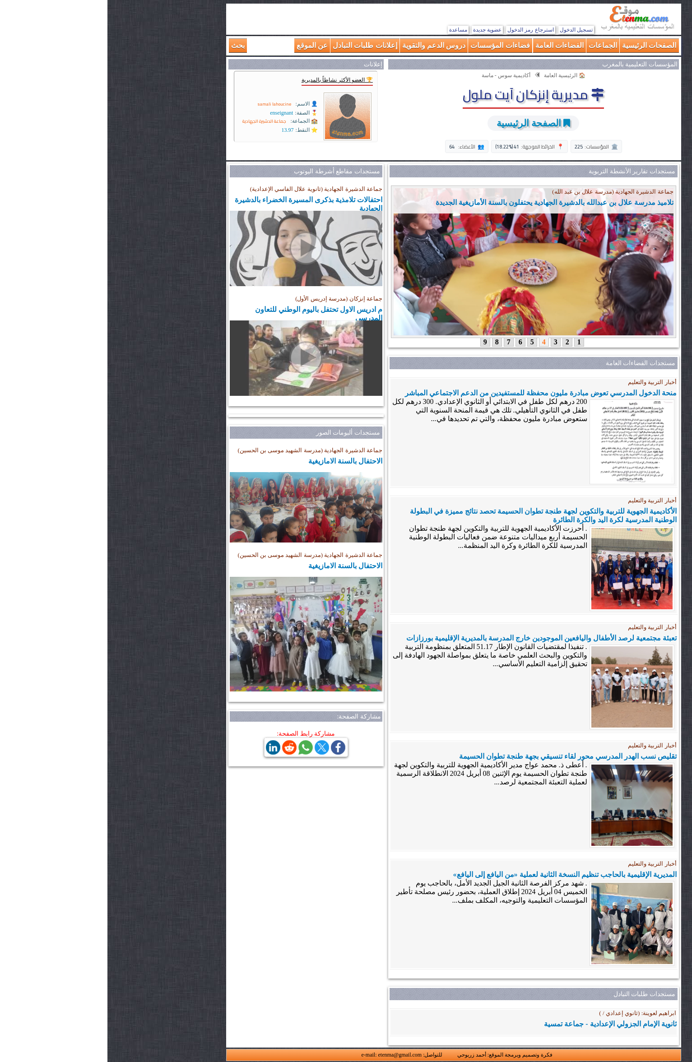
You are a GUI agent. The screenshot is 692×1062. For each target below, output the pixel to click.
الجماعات (495, 45)
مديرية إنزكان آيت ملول (426, 94)
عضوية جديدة (380, 30)
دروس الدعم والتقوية (326, 45)
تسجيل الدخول (468, 30)
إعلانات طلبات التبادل (257, 45)
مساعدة (351, 30)
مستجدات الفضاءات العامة (533, 363)
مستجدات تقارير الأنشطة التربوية (524, 171)
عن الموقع (204, 45)
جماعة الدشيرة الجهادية (157, 121)
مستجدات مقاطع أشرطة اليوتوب (229, 171)
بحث (130, 45)
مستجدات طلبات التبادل (537, 994)
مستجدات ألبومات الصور (241, 432)
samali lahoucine (167, 104)
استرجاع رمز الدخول (423, 30)
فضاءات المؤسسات (392, 45)
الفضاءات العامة (452, 45)
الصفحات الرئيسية (542, 45)
